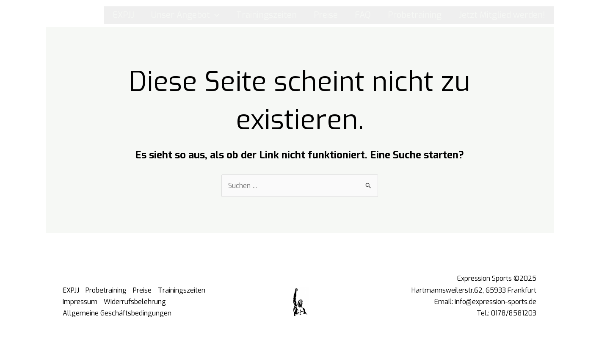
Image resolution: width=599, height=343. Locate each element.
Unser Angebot (185, 15)
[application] (214, 15)
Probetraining (415, 15)
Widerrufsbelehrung (135, 301)
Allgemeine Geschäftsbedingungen (117, 313)
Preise (326, 15)
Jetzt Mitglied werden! (501, 15)
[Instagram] (60, 15)
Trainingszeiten (266, 15)
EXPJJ (123, 15)
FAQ (363, 15)
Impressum (80, 301)
